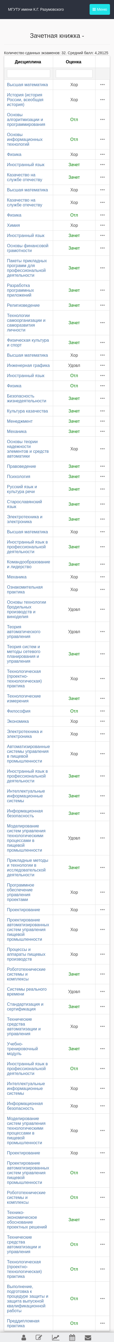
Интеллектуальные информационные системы (26, 796)
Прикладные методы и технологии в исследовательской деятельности (27, 867)
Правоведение (21, 466)
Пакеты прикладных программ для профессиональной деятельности (27, 268)
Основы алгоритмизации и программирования (26, 119)
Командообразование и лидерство (28, 564)
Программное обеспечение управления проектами (20, 892)
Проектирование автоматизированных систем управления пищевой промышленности (28, 930)
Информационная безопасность (25, 813)
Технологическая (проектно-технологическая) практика (24, 678)
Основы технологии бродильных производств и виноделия (26, 609)
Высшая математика (27, 84)
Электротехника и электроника (24, 519)
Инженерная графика (28, 365)
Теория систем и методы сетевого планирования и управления (23, 653)
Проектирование (23, 909)
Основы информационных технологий (25, 139)
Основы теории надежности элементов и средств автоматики (28, 448)
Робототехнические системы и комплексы (26, 974)
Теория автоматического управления (24, 632)
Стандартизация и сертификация (25, 1006)
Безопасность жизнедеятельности (26, 398)
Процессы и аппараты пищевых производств (26, 954)
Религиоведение (23, 305)
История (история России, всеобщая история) (25, 100)
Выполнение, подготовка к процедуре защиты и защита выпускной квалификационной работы (27, 1298)
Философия (18, 711)
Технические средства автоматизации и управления (24, 1026)
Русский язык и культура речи (22, 489)
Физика (14, 154)
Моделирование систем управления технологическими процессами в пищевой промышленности (26, 838)
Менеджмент (20, 421)
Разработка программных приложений (20, 290)
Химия (13, 225)
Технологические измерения (24, 698)
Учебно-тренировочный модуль (22, 1049)
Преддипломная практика (23, 1323)
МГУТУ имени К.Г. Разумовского (36, 9)
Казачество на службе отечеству (24, 177)
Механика (17, 431)
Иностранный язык (25, 164)
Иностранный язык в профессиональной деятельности (27, 547)
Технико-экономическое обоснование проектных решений (27, 1219)
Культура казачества (27, 411)
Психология (18, 476)
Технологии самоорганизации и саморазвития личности (26, 322)
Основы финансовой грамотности (28, 248)
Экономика (18, 721)
